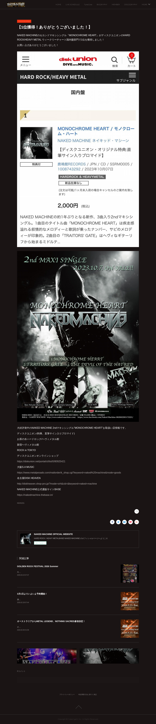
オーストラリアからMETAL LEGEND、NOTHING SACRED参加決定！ (51, 621)
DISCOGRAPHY (130, 4)
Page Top (78, 707)
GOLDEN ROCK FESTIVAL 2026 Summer (37, 566)
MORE (144, 4)
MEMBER (116, 4)
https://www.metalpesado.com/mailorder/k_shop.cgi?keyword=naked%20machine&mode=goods (69, 472)
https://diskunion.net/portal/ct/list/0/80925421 (41, 461)
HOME (58, 4)
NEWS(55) (20, 503)
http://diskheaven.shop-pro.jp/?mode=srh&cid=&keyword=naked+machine (57, 483)
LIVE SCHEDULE (73, 4)
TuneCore (88, 4)
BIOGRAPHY (102, 4)
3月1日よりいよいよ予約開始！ (32, 594)
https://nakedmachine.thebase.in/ (35, 495)
